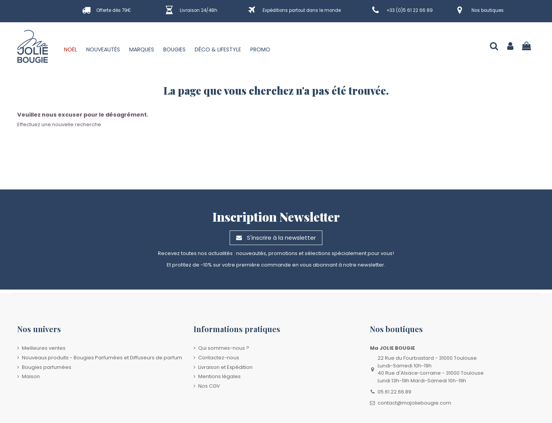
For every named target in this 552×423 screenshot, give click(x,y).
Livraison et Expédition (225, 367)
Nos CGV (209, 386)
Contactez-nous (218, 357)
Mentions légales (219, 376)
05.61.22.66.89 (394, 391)
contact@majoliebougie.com (414, 403)
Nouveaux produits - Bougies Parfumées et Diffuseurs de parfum (102, 357)
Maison (31, 376)
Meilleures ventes (44, 348)
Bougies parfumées (46, 367)
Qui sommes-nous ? (223, 348)
